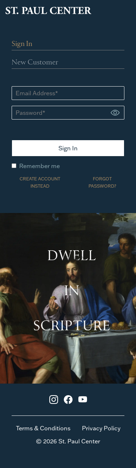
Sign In (22, 44)
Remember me (36, 166)
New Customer (35, 62)
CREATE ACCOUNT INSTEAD (40, 182)
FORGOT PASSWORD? (102, 182)
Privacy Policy (101, 428)
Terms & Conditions (43, 428)
